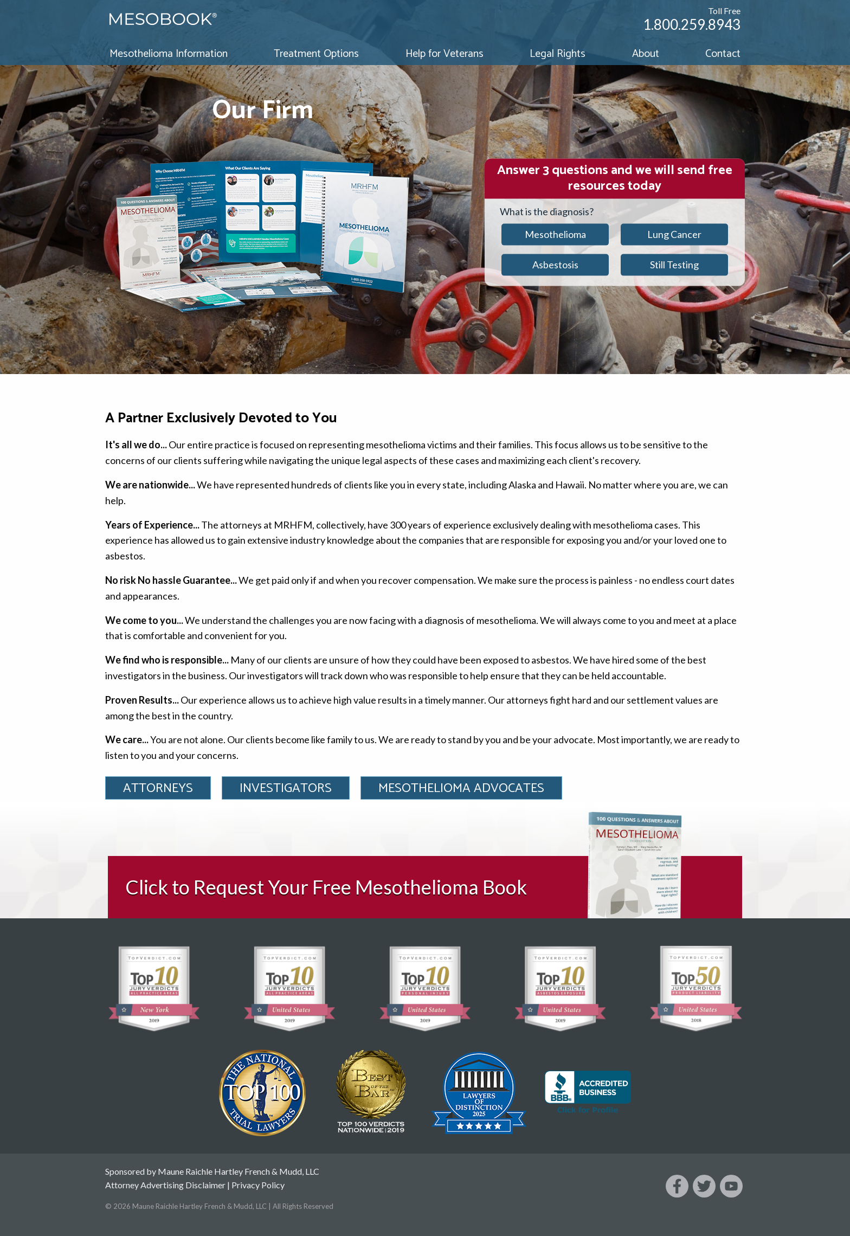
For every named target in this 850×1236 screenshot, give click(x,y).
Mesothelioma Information (169, 54)
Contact (722, 54)
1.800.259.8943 (691, 24)
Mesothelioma (555, 234)
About (645, 54)
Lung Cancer (674, 234)
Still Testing (674, 265)
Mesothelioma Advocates (461, 788)
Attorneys (158, 788)
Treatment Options (316, 54)
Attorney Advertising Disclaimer (165, 1185)
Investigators (286, 788)
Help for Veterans (444, 54)
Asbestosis (555, 265)
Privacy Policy (258, 1185)
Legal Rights (557, 54)
